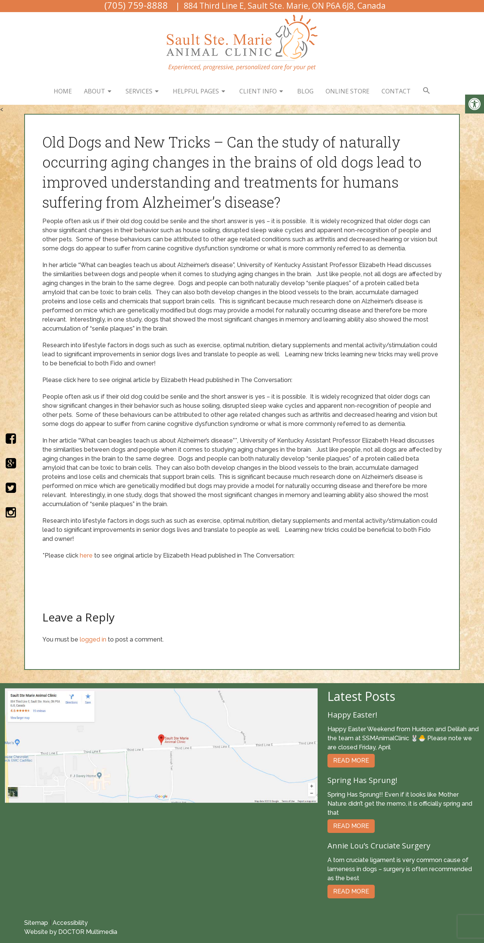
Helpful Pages (196, 91)
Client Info (258, 91)
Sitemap (36, 922)
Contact (396, 91)
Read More (351, 760)
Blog (305, 91)
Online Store (347, 91)
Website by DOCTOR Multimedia (70, 931)
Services (139, 91)
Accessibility (70, 922)
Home (63, 91)
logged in (93, 639)
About (94, 91)
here (86, 555)
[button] (426, 91)
